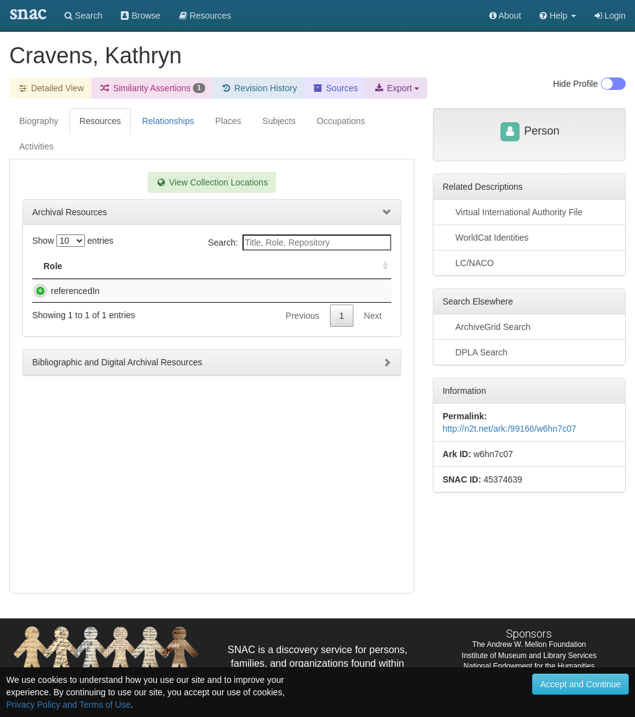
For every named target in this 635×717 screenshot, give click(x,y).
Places (228, 121)
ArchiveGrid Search (487, 326)
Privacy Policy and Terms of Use (68, 705)
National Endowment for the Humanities (529, 666)
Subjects (279, 121)
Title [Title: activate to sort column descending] (114, 266)
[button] (557, 15)
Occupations (341, 121)
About (505, 15)
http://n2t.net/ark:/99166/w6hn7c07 (510, 429)
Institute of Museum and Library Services (529, 655)
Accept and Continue (580, 684)
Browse (141, 15)
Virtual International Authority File (513, 211)
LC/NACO (468, 262)
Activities (36, 146)
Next (373, 328)
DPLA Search (475, 351)
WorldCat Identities (486, 237)
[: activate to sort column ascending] (380, 266)
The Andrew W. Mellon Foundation (529, 644)
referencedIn (62, 291)
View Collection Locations (212, 182)
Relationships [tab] (168, 121)
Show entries (72, 240)
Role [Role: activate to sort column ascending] (52, 266)
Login (610, 15)
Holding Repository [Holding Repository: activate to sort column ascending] (312, 266)
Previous (302, 328)
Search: (299, 242)
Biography (38, 121)
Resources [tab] (100, 121)
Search (83, 15)
